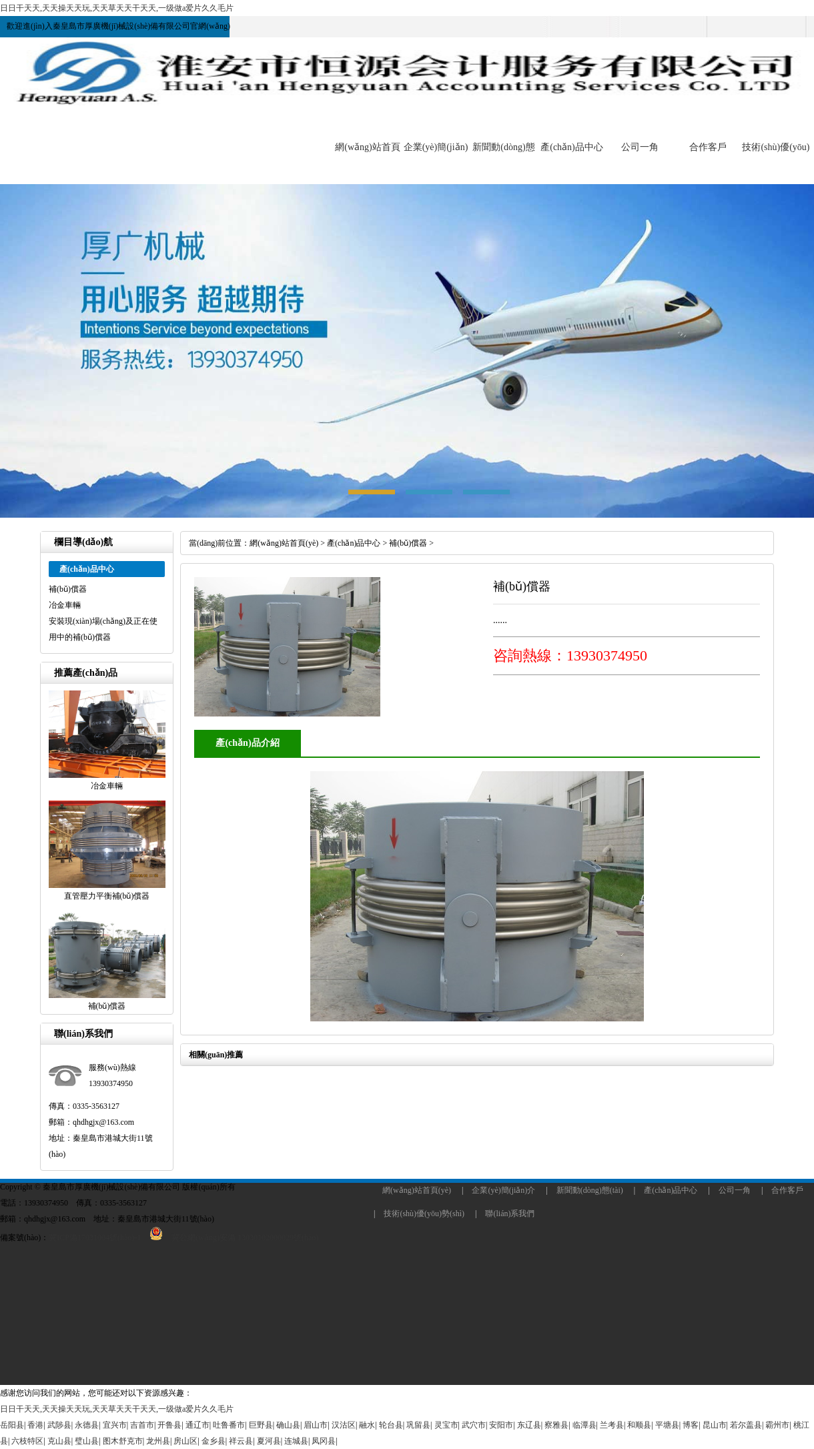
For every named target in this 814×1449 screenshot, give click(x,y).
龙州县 (158, 1441)
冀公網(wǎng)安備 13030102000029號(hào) (229, 1237)
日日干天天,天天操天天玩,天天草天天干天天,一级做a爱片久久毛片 (117, 8)
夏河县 (269, 1441)
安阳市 (501, 1425)
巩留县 (418, 1425)
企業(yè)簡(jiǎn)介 (503, 1190)
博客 (691, 1425)
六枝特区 (27, 1441)
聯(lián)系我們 (509, 1213)
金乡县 (213, 1441)
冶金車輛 (65, 605)
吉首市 (142, 1425)
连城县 (296, 1441)
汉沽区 (344, 1425)
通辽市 (197, 1425)
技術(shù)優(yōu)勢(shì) (424, 1213)
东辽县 (529, 1425)
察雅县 (556, 1425)
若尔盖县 (746, 1425)
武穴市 (474, 1425)
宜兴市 (115, 1425)
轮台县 (391, 1425)
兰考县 (612, 1425)
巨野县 (261, 1425)
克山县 (59, 1441)
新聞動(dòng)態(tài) (589, 1190)
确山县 (288, 1425)
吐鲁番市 (229, 1425)
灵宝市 (446, 1425)
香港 (35, 1425)
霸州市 (777, 1425)
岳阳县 (12, 1425)
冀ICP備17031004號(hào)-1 (95, 1237)
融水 (367, 1425)
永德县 (87, 1425)
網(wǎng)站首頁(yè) (284, 543)
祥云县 (241, 1441)
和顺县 (639, 1425)
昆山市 (715, 1425)
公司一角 (640, 147)
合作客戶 (708, 147)
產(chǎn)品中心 (571, 147)
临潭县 (584, 1425)
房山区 (185, 1441)
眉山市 (316, 1425)
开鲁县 (169, 1425)
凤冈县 (324, 1441)
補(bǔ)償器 (68, 589)
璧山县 (87, 1441)
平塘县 (667, 1425)
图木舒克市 (123, 1441)
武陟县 (59, 1425)
